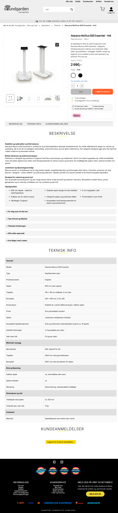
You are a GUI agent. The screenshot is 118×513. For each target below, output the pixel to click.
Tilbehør (57, 25)
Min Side (58, 487)
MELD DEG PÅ (95, 494)
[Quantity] (77, 86)
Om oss (21, 485)
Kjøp (81, 92)
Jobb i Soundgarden (21, 493)
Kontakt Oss (58, 485)
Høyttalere (45, 25)
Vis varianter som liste (79, 81)
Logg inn (111, 13)
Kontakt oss (109, 1)
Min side (69, 1)
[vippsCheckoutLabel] (102, 92)
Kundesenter (88, 1)
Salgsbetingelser (20, 491)
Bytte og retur (58, 491)
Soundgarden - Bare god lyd (25, 25)
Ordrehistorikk (58, 489)
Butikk (77, 1)
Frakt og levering (58, 493)
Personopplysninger (21, 494)
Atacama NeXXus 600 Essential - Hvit (80, 25)
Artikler (99, 1)
